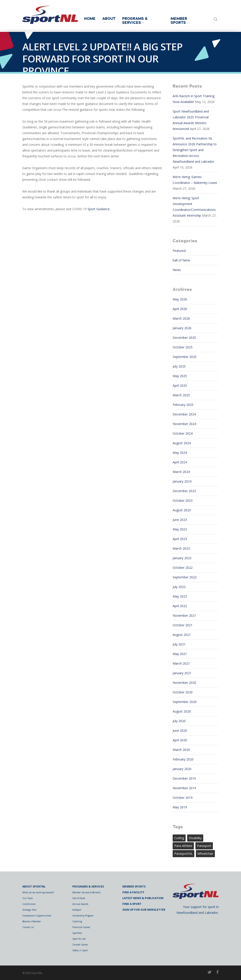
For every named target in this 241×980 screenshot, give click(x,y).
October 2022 (183, 567)
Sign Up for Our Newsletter (143, 910)
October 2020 (183, 692)
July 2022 (179, 587)
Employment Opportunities (36, 915)
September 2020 (185, 702)
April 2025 (180, 385)
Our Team (27, 898)
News (177, 270)
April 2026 (180, 309)
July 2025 (179, 366)
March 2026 (181, 318)
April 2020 (180, 740)
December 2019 (184, 778)
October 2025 (183, 347)
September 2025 (185, 357)
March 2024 (181, 472)
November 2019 (184, 788)
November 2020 (184, 682)
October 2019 (183, 797)
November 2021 (184, 615)
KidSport (76, 909)
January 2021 (182, 673)
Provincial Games (81, 927)
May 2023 (180, 529)
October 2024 (183, 433)
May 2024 (180, 452)
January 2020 (182, 769)
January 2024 (182, 481)
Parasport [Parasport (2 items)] (204, 846)
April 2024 (180, 462)
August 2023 (182, 510)
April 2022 (180, 606)
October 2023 (183, 500)
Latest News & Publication (142, 898)
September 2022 (185, 577)
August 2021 (182, 635)
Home (93, 19)
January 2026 (182, 328)
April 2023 (180, 539)
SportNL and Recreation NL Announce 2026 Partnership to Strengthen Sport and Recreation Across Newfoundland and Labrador (195, 150)
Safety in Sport (80, 950)
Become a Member (31, 921)
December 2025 (184, 337)
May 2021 (180, 654)
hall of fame (181, 260)
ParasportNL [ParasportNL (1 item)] (183, 853)
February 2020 (183, 759)
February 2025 (183, 405)
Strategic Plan (29, 909)
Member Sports (181, 21)
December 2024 (184, 414)
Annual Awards (80, 904)
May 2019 (180, 807)
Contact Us (28, 927)
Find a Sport (131, 904)
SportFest (77, 933)
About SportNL (34, 886)
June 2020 (180, 730)
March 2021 (181, 663)
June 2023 (180, 520)
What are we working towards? (38, 892)
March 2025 (181, 395)
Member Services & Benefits (86, 892)
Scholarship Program (83, 915)
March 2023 (181, 548)
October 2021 (183, 625)
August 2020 (182, 711)
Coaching (77, 921)
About (112, 20)
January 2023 (182, 558)
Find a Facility (133, 892)
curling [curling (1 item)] (179, 838)
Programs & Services (138, 21)
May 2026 (180, 299)
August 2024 (182, 443)
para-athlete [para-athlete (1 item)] (183, 846)
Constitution (29, 904)
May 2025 (180, 376)
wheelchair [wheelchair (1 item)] (205, 853)
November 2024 (184, 424)
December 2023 (184, 491)
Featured (179, 251)
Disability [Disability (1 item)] (195, 838)
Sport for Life (79, 938)
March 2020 (181, 750)
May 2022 (180, 596)
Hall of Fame (78, 898)
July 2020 (179, 721)
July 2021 (179, 644)
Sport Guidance (99, 209)
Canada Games (80, 944)
